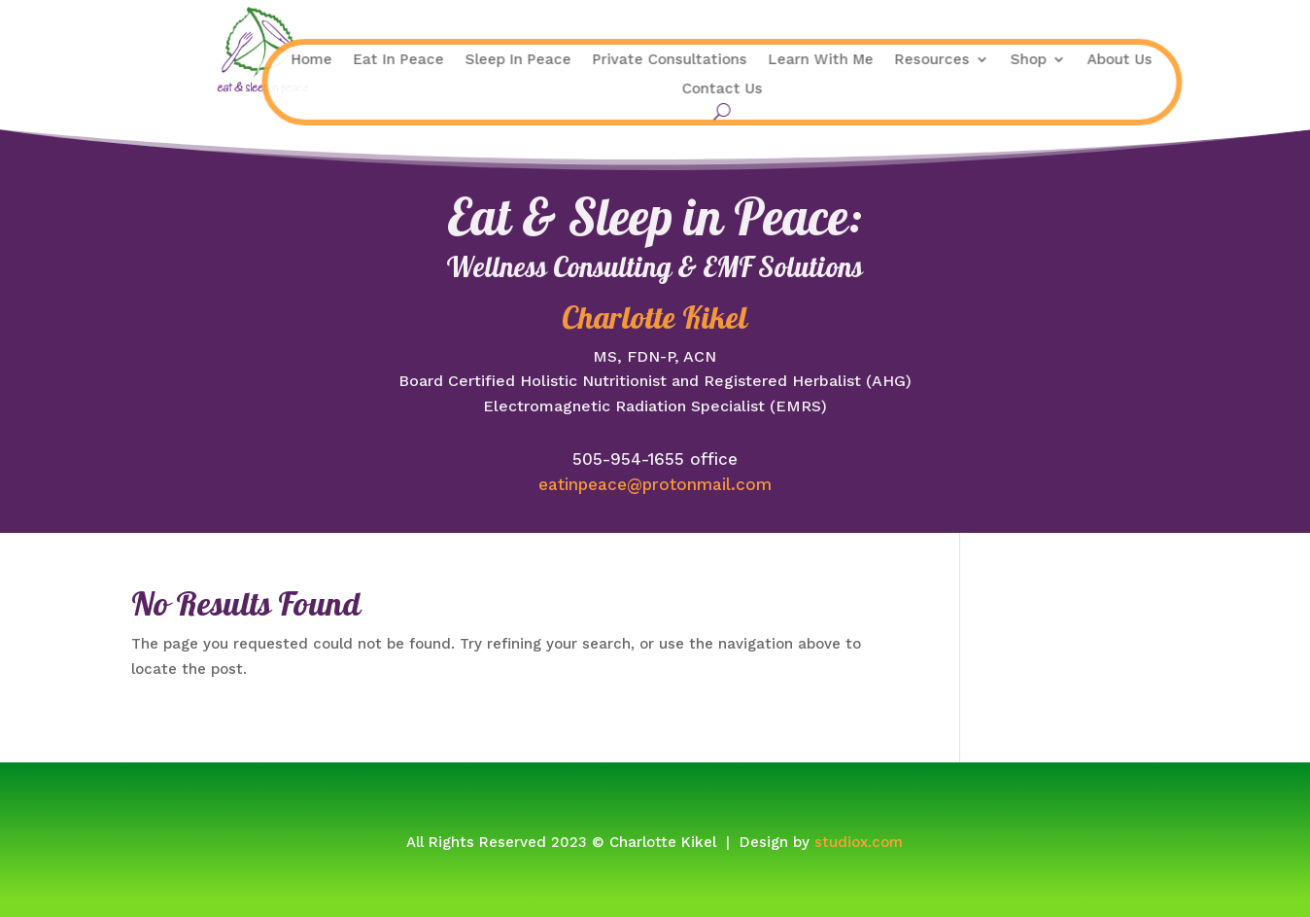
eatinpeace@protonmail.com (655, 484)
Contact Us (612, 89)
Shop (919, 60)
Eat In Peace (289, 60)
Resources (822, 60)
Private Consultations (560, 60)
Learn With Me (711, 60)
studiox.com (858, 842)
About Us (1010, 60)
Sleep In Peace (409, 60)
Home (202, 60)
